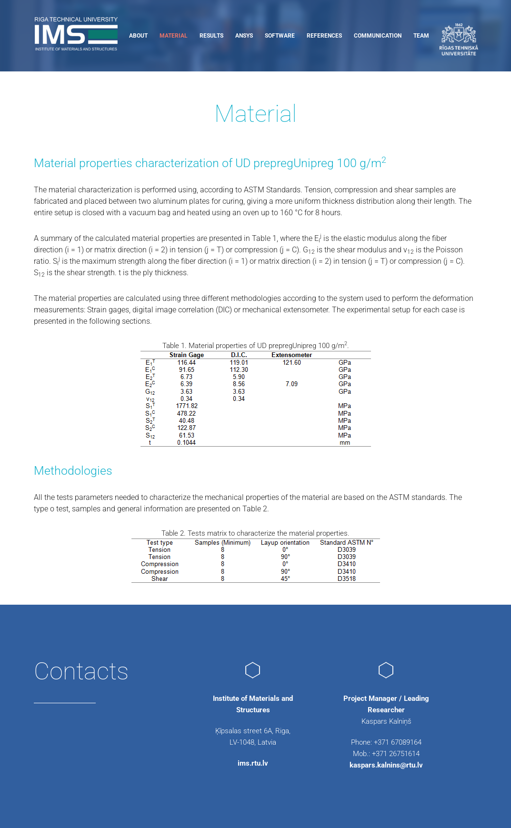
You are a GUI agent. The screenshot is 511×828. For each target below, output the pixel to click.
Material (174, 35)
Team (421, 35)
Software (280, 35)
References (324, 35)
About (138, 35)
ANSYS (244, 35)
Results (211, 35)
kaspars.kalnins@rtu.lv (386, 765)
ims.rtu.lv (253, 763)
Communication (377, 35)
